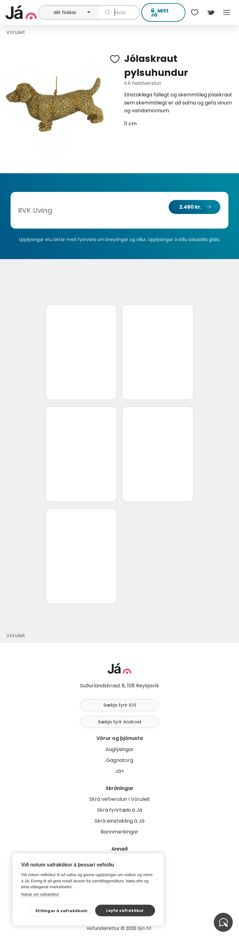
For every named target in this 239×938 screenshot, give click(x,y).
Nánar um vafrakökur (40, 894)
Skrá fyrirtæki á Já (119, 810)
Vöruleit (15, 32)
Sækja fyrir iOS (119, 705)
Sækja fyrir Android (119, 722)
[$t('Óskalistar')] (195, 12)
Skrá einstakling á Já (119, 820)
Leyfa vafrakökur (125, 910)
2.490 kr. (190, 207)
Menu (226, 12)
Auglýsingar (119, 749)
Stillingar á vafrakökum (61, 910)
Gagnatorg (119, 760)
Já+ (119, 771)
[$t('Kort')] (210, 12)
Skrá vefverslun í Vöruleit (119, 799)
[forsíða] (21, 12)
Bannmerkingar (119, 831)
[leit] (118, 12)
